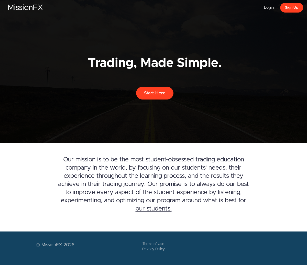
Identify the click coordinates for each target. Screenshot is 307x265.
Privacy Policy (153, 249)
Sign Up (291, 7)
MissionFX (25, 8)
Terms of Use (153, 244)
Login (269, 7)
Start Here (155, 93)
